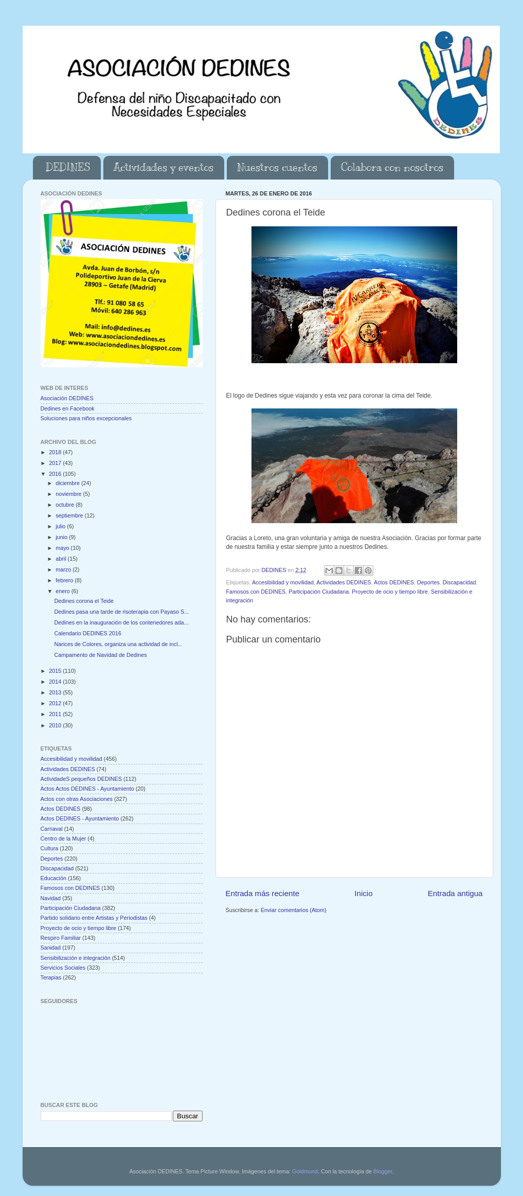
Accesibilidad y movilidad (283, 582)
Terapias (51, 977)
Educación (53, 878)
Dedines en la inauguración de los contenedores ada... (121, 622)
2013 (56, 692)
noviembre (69, 494)
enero (63, 591)
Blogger (382, 1171)
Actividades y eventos (163, 167)
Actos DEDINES (394, 582)
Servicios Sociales (63, 968)
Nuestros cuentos (277, 167)
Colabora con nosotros (392, 167)
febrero (65, 580)
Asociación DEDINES (67, 398)
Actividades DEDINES (343, 582)
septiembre (70, 515)
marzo (64, 569)
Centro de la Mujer (63, 838)
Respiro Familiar (61, 938)
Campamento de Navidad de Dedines (100, 655)
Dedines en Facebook (68, 408)
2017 (56, 463)
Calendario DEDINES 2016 (87, 633)
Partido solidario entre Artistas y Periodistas (94, 918)
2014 (56, 682)
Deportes (428, 582)
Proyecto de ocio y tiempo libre (390, 591)
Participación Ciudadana (318, 591)
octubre (66, 505)
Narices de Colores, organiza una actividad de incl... (118, 644)
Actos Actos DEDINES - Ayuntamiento (87, 789)
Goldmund (305, 1171)
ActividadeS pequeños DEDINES (81, 779)
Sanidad (51, 947)
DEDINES (68, 167)
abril (61, 559)
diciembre (68, 483)
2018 (56, 452)
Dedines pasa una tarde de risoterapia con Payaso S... (121, 612)
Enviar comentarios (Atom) (294, 910)
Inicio (363, 893)
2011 (56, 714)
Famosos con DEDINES (256, 591)
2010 (56, 725)
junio (62, 537)
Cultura (50, 848)
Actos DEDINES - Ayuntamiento (80, 818)
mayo (63, 548)
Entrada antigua (455, 893)
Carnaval (52, 829)
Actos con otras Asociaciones (77, 799)
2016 (56, 474)
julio (61, 526)
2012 (56, 703)
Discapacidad (459, 582)
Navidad (51, 898)
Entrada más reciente (263, 893)
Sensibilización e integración (76, 958)
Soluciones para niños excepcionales (86, 418)
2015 (56, 671)
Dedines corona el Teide (84, 601)
